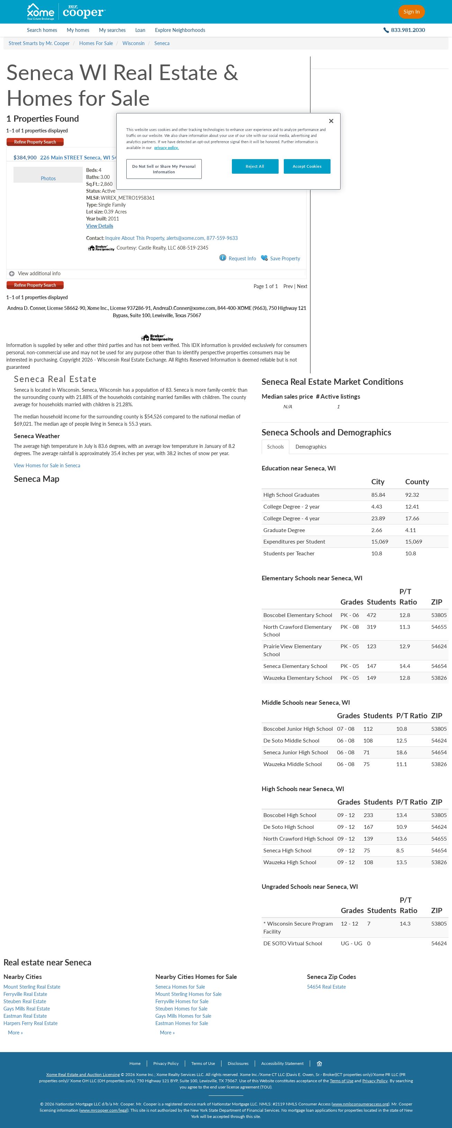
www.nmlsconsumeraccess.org (360, 1104)
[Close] (331, 121)
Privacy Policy (166, 1063)
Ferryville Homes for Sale (181, 1001)
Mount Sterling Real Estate (31, 987)
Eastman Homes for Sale (181, 1023)
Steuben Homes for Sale (181, 1009)
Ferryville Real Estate (25, 994)
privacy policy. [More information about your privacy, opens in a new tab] (166, 147)
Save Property (280, 258)
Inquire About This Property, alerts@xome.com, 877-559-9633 (171, 238)
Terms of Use (203, 1063)
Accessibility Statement (282, 1063)
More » (15, 1032)
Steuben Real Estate (24, 1001)
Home (135, 1063)
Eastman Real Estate (25, 1016)
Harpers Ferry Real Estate (30, 1023)
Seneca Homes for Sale (180, 987)
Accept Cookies (307, 166)
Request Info (237, 258)
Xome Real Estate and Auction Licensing (83, 1074)
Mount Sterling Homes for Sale (188, 994)
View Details (99, 226)
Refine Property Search (35, 142)
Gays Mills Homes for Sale (183, 1016)
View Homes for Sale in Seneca (47, 465)
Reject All (255, 166)
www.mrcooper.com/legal (103, 1110)
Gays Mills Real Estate (26, 1009)
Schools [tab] (275, 447)
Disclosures (238, 1063)
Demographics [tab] (311, 447)
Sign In (412, 11)
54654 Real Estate (326, 987)
